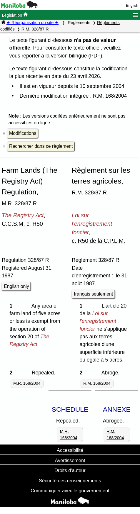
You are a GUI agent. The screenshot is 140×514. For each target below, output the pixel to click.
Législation (15, 15)
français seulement (93, 293)
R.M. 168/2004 (110, 96)
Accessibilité (70, 450)
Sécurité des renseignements (70, 480)
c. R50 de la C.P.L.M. (98, 241)
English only (16, 286)
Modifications (22, 133)
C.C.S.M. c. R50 (22, 223)
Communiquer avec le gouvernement (70, 490)
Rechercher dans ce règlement (41, 146)
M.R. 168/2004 (26, 383)
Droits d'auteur (70, 470)
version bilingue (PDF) (76, 56)
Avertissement (70, 460)
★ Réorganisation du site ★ (32, 22)
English (132, 5)
